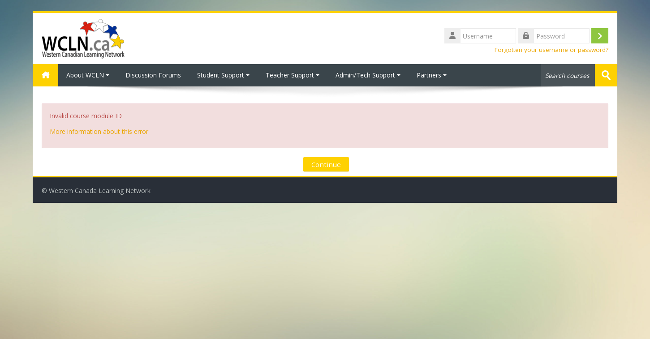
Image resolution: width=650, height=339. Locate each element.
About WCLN (87, 75)
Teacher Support (292, 75)
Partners (432, 75)
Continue (326, 164)
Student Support (223, 75)
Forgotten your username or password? (551, 50)
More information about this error (99, 131)
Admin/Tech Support (368, 75)
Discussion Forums (153, 75)
